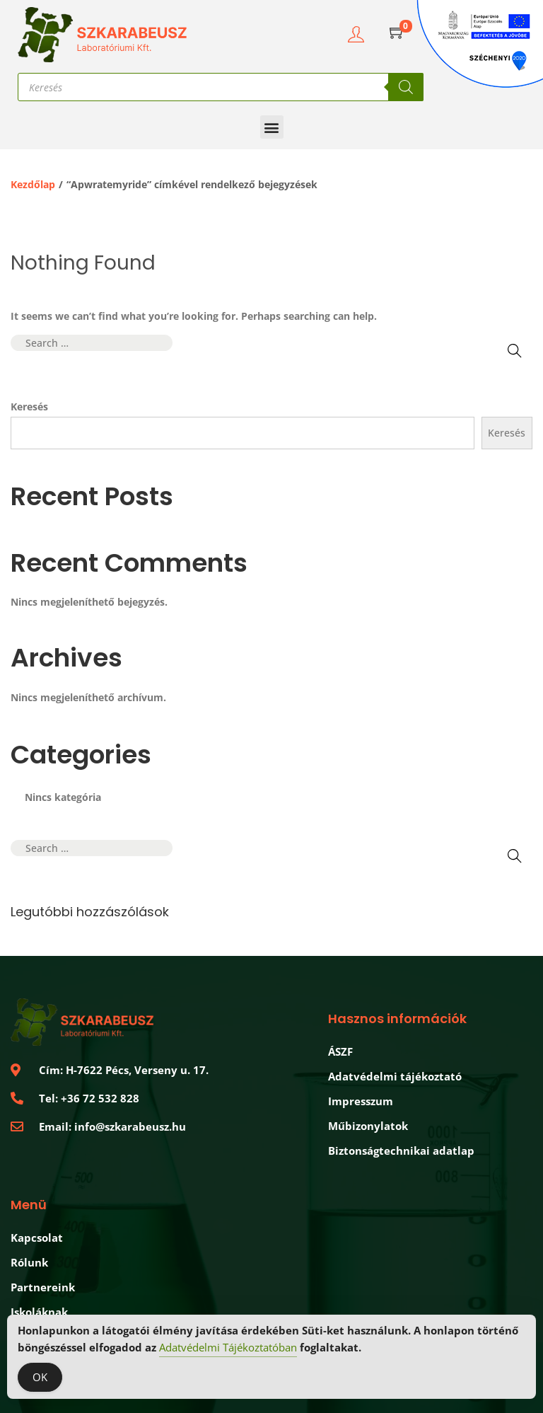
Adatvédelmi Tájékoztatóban (228, 1347)
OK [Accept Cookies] (40, 1377)
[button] (272, 127)
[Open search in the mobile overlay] (221, 87)
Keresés (29, 406)
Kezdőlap (33, 184)
